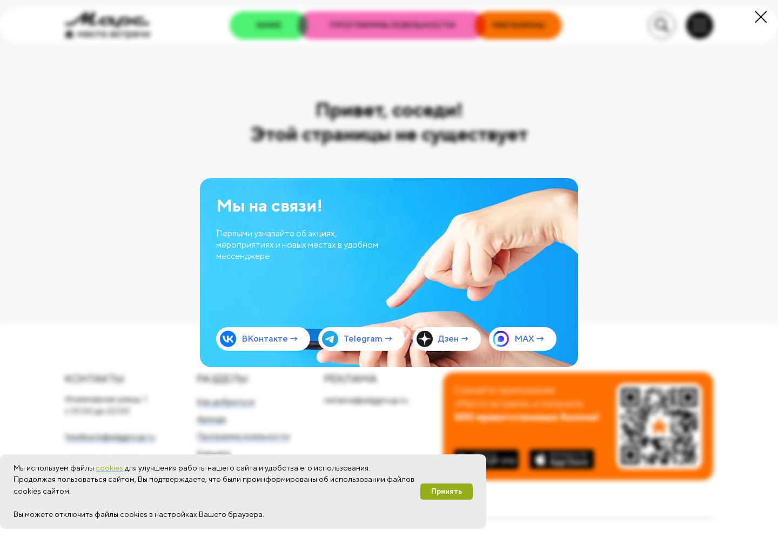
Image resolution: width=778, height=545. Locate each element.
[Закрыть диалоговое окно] (761, 17)
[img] (389, 272)
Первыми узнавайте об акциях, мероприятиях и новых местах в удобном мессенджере (297, 244)
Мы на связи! (269, 205)
